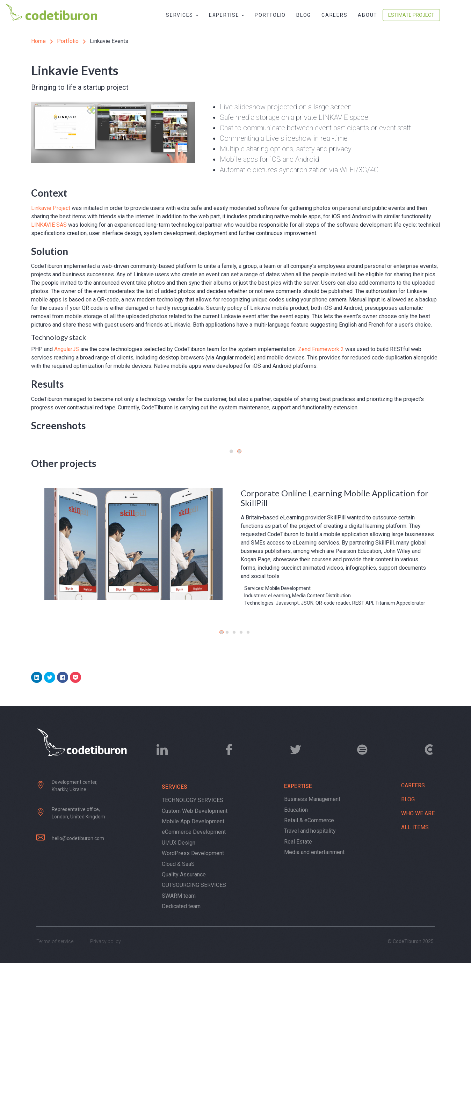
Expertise (227, 15)
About (367, 15)
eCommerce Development (194, 963)
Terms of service (54, 1072)
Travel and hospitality (310, 962)
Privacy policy (105, 1072)
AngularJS (66, 349)
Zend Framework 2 (321, 349)
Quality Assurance (184, 1005)
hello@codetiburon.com (78, 969)
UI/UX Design (178, 974)
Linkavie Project (50, 208)
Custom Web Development (194, 942)
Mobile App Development (193, 952)
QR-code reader (333, 734)
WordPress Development (193, 984)
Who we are (418, 944)
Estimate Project (411, 15)
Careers (334, 15)
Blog (303, 15)
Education (296, 941)
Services (182, 15)
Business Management (312, 930)
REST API (362, 734)
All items (415, 958)
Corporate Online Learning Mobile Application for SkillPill (334, 629)
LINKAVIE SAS (49, 224)
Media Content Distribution (321, 727)
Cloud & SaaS (178, 995)
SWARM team (179, 1026)
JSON (307, 734)
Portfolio (270, 15)
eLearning (279, 727)
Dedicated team (181, 1037)
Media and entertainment (314, 983)
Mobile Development (288, 719)
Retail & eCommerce (309, 951)
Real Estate (298, 972)
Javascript (287, 734)
